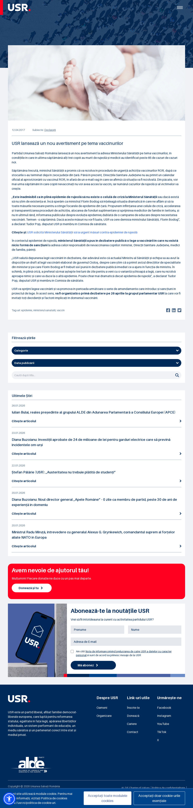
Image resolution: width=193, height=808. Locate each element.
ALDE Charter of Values (135, 787)
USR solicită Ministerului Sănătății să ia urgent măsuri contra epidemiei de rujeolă (82, 232)
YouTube (163, 724)
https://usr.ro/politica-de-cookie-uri (31, 803)
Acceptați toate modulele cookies (107, 798)
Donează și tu (31, 588)
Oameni (101, 707)
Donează (133, 716)
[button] (9, 798)
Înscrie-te (133, 707)
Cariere (132, 724)
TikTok (161, 732)
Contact (132, 732)
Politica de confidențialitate (168, 787)
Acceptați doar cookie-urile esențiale (159, 798)
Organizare (104, 716)
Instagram (164, 716)
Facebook (164, 707)
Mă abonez (88, 665)
